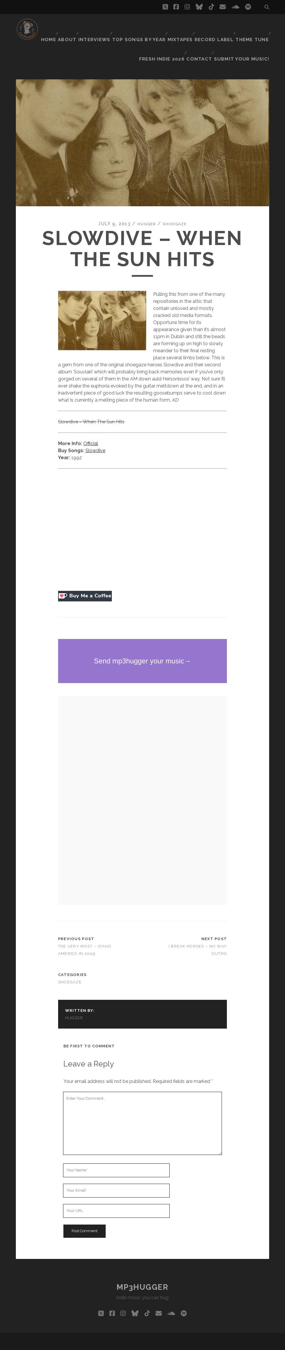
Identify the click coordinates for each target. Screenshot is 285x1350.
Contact (204, 32)
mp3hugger (142, 1263)
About (103, 25)
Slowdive (95, 427)
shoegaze (176, 200)
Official (90, 419)
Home (82, 25)
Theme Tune (126, 32)
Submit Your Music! (245, 32)
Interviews (132, 25)
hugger (144, 200)
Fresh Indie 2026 (167, 32)
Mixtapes (215, 25)
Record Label (250, 25)
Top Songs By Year (175, 25)
